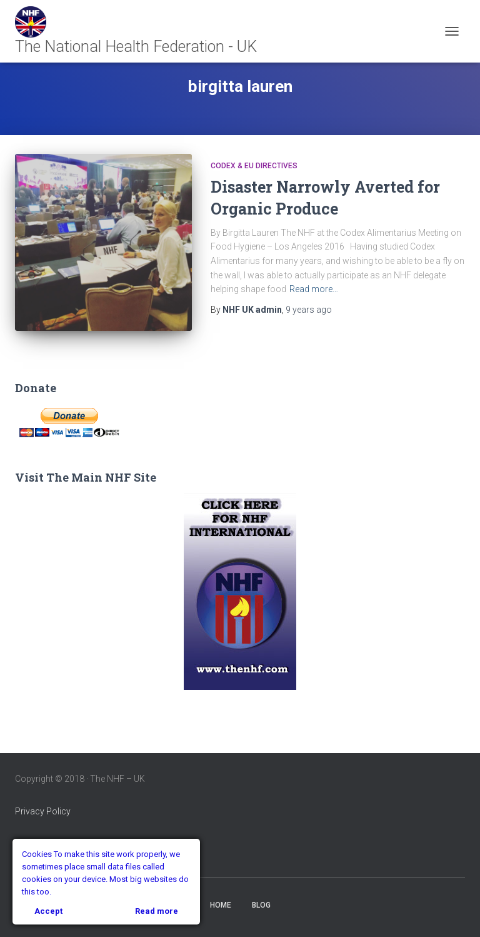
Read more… (313, 289)
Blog (261, 905)
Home (220, 905)
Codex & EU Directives (254, 165)
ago (309, 310)
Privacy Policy (43, 811)
